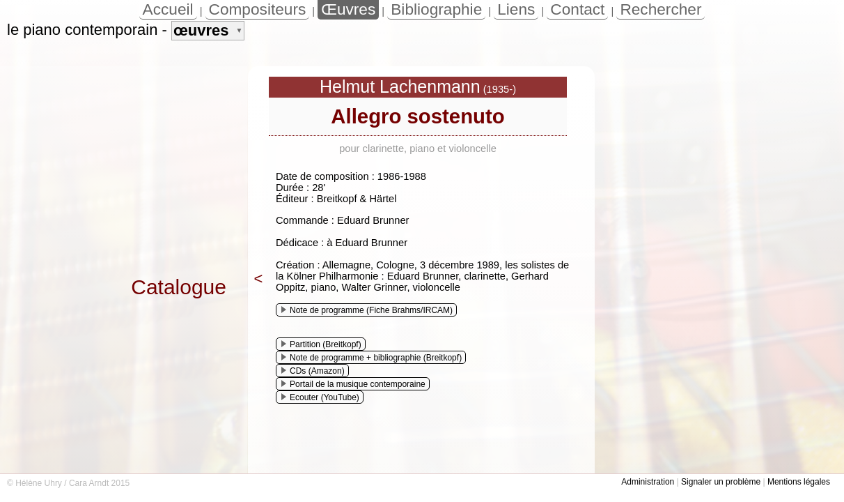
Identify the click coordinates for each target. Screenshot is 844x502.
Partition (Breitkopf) (321, 344)
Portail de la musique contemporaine (353, 384)
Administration (647, 482)
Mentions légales (798, 482)
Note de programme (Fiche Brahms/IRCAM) (367, 310)
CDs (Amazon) (313, 371)
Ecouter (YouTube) (320, 397)
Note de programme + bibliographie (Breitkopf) (371, 358)
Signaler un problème (720, 482)
